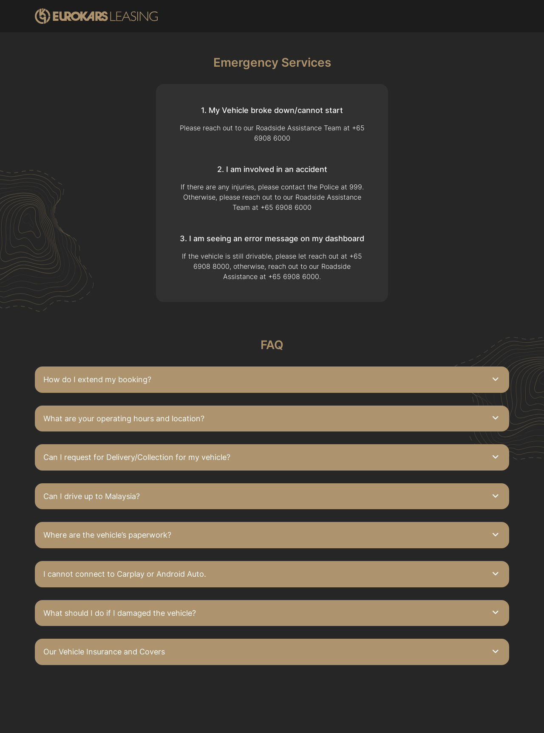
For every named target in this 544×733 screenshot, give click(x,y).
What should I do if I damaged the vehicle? (119, 613)
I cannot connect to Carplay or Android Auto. (124, 573)
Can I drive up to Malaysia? (91, 496)
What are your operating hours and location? (123, 418)
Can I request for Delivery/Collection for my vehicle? (136, 457)
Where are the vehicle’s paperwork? (107, 534)
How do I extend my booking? (97, 379)
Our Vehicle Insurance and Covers (104, 651)
